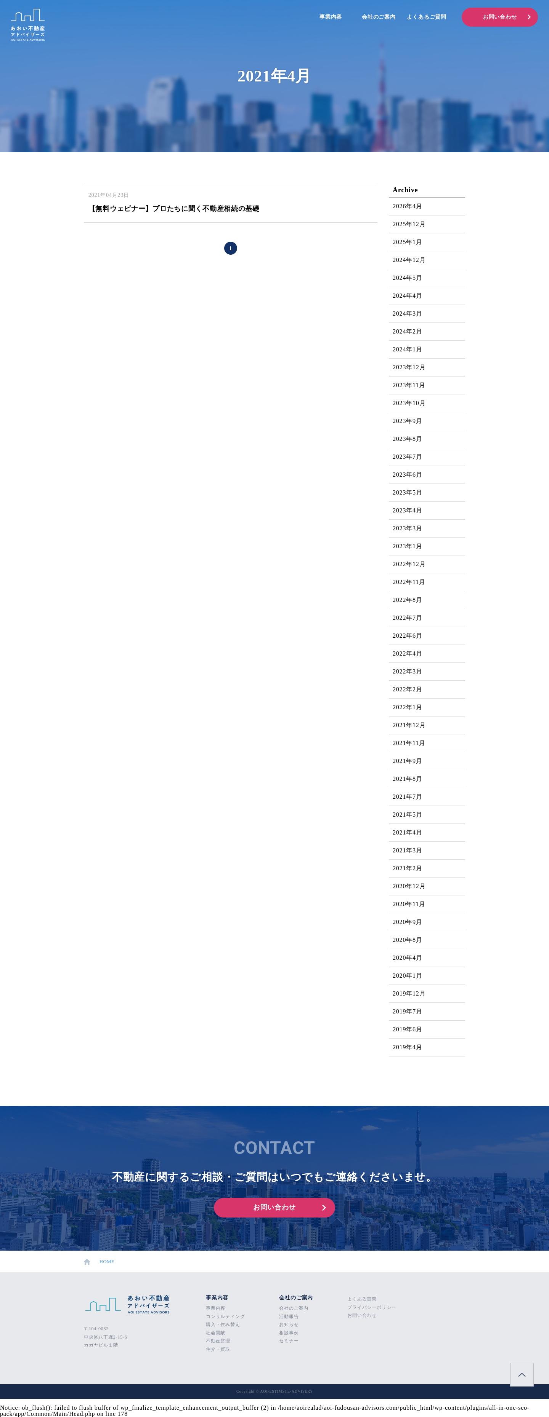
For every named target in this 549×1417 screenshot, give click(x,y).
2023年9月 (407, 421)
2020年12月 (409, 886)
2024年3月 (407, 313)
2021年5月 (407, 814)
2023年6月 (407, 474)
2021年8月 (407, 779)
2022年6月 (407, 635)
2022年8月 (407, 600)
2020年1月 (407, 975)
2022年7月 (407, 617)
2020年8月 (407, 940)
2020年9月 (407, 922)
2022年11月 (409, 582)
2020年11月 (409, 904)
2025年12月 (409, 224)
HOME (100, 1262)
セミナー (289, 1341)
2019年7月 (407, 1011)
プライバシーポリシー (371, 1307)
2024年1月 (407, 349)
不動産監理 (218, 1341)
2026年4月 (407, 206)
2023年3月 (407, 528)
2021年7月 (407, 796)
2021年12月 (409, 725)
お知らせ (289, 1324)
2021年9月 (407, 761)
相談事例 (289, 1333)
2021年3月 (407, 850)
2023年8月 (407, 439)
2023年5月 (407, 492)
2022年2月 (407, 689)
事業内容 (330, 17)
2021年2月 (407, 868)
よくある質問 (362, 1299)
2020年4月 (407, 957)
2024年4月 (407, 295)
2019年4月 (407, 1047)
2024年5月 (407, 277)
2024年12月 (409, 260)
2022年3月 (407, 671)
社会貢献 (215, 1333)
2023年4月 (407, 510)
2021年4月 (407, 832)
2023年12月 (409, 367)
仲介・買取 (218, 1349)
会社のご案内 (379, 17)
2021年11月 (409, 743)
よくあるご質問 (426, 17)
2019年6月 (407, 1029)
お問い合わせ (500, 17)
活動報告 (289, 1316)
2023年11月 (409, 385)
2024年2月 (407, 331)
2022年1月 (407, 707)
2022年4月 (407, 653)
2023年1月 (407, 546)
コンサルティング (225, 1316)
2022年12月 (409, 564)
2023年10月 (409, 403)
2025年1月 (407, 242)
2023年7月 (407, 456)
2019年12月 (409, 993)
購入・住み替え (223, 1324)
